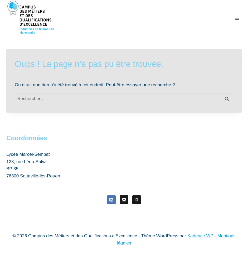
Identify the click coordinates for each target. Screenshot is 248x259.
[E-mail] (124, 199)
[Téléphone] (136, 199)
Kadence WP (200, 235)
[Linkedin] (111, 199)
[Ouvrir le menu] (237, 18)
